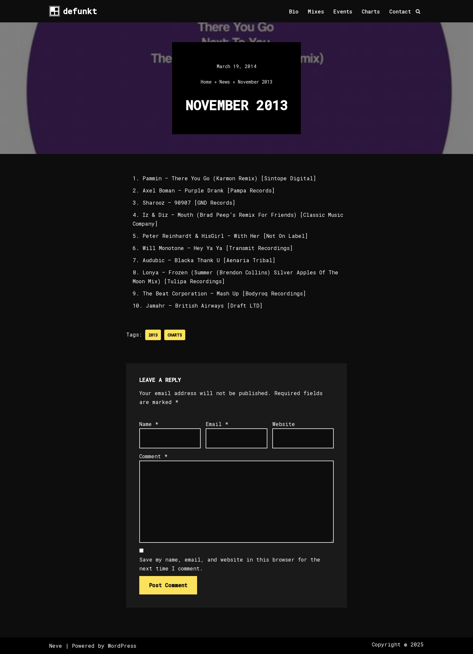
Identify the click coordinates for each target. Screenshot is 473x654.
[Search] (418, 11)
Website (283, 423)
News (224, 82)
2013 (153, 335)
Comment (153, 456)
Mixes (316, 11)
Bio (294, 11)
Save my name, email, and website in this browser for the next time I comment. (229, 564)
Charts (371, 11)
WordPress (122, 645)
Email (217, 423)
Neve (55, 645)
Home (206, 82)
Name (148, 423)
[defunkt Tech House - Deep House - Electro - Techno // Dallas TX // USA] (73, 11)
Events (342, 11)
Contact (400, 11)
